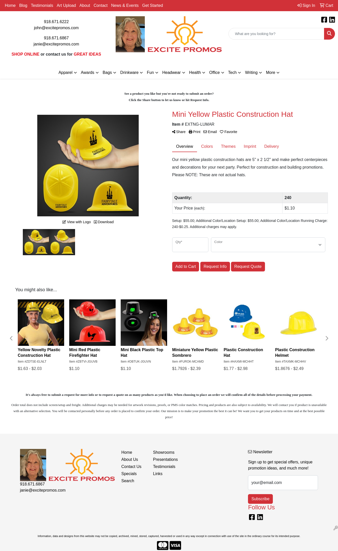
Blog (23, 5)
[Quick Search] (276, 34)
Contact (101, 5)
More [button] (270, 72)
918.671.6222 (56, 22)
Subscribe (260, 499)
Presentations (165, 459)
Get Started (152, 5)
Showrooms (163, 452)
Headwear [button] (171, 72)
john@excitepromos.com (56, 28)
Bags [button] (107, 72)
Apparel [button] (66, 72)
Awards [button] (87, 72)
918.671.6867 (56, 38)
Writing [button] (251, 72)
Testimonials (42, 5)
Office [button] (214, 72)
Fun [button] (150, 72)
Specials (129, 474)
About (84, 5)
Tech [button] (232, 72)
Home (10, 5)
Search (127, 481)
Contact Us (131, 466)
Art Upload (66, 5)
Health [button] (195, 72)
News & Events (124, 5)
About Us (129, 459)
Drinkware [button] (129, 72)
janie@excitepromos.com (56, 44)
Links (158, 474)
